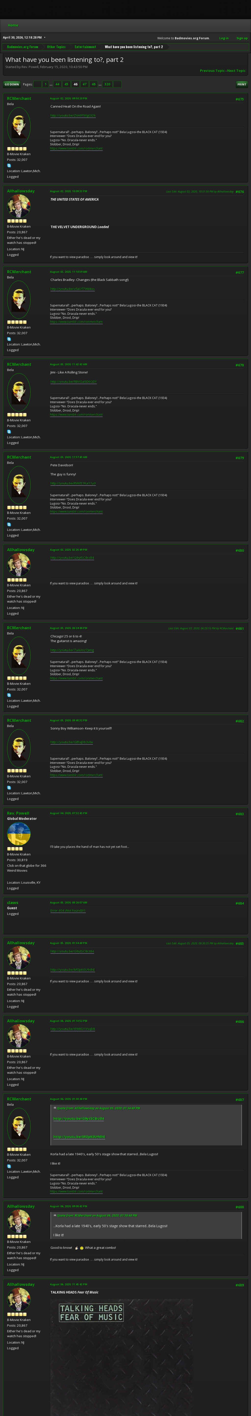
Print (242, 84)
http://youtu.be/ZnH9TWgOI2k (73, 115)
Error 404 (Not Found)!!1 (68, 910)
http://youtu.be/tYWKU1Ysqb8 (72, 1029)
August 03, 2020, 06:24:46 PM (68, 628)
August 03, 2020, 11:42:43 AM (68, 364)
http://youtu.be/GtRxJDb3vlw (71, 742)
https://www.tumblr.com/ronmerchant (76, 148)
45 (66, 84)
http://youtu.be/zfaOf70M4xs (72, 289)
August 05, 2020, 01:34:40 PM (68, 943)
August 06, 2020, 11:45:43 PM (68, 1284)
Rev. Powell (18, 813)
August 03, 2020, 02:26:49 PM (68, 549)
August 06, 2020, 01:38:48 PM (68, 1099)
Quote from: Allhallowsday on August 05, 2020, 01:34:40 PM (98, 1108)
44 (57, 84)
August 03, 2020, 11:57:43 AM (68, 457)
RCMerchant (19, 98)
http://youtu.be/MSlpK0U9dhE (72, 969)
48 (94, 84)
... (51, 84)
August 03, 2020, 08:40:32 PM (68, 720)
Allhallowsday (21, 191)
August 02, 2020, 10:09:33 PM (68, 191)
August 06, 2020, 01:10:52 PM (68, 1021)
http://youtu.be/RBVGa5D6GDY (73, 381)
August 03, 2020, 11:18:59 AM (68, 272)
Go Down (12, 84)
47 (85, 84)
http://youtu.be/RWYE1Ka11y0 (73, 483)
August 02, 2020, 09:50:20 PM (68, 98)
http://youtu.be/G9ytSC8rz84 (72, 557)
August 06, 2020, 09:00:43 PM (68, 1206)
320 (107, 84)
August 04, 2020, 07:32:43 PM (68, 813)
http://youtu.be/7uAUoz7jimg (72, 650)
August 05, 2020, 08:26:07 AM (68, 902)
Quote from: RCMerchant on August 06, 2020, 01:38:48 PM (97, 1215)
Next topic (236, 71)
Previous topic (212, 71)
